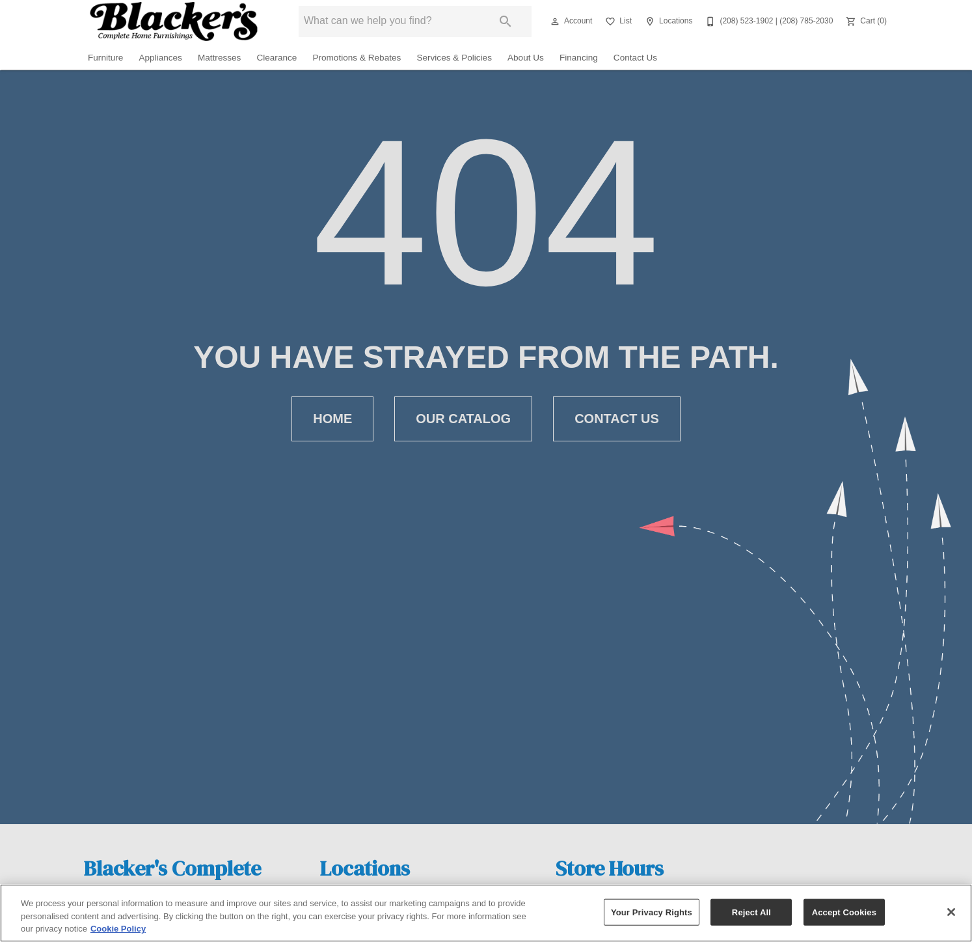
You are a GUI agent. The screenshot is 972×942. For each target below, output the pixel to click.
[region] (486, 913)
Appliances (160, 57)
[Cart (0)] (865, 21)
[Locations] (667, 21)
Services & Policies (454, 57)
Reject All (751, 912)
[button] (555, 21)
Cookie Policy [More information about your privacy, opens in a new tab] (118, 929)
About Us (525, 57)
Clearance (276, 57)
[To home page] (173, 21)
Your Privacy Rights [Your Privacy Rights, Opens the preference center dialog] (651, 912)
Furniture (105, 57)
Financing (579, 57)
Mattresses (219, 57)
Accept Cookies (844, 912)
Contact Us (635, 57)
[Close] (951, 912)
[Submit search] (505, 21)
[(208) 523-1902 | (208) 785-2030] (768, 21)
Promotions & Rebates (356, 57)
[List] (617, 21)
